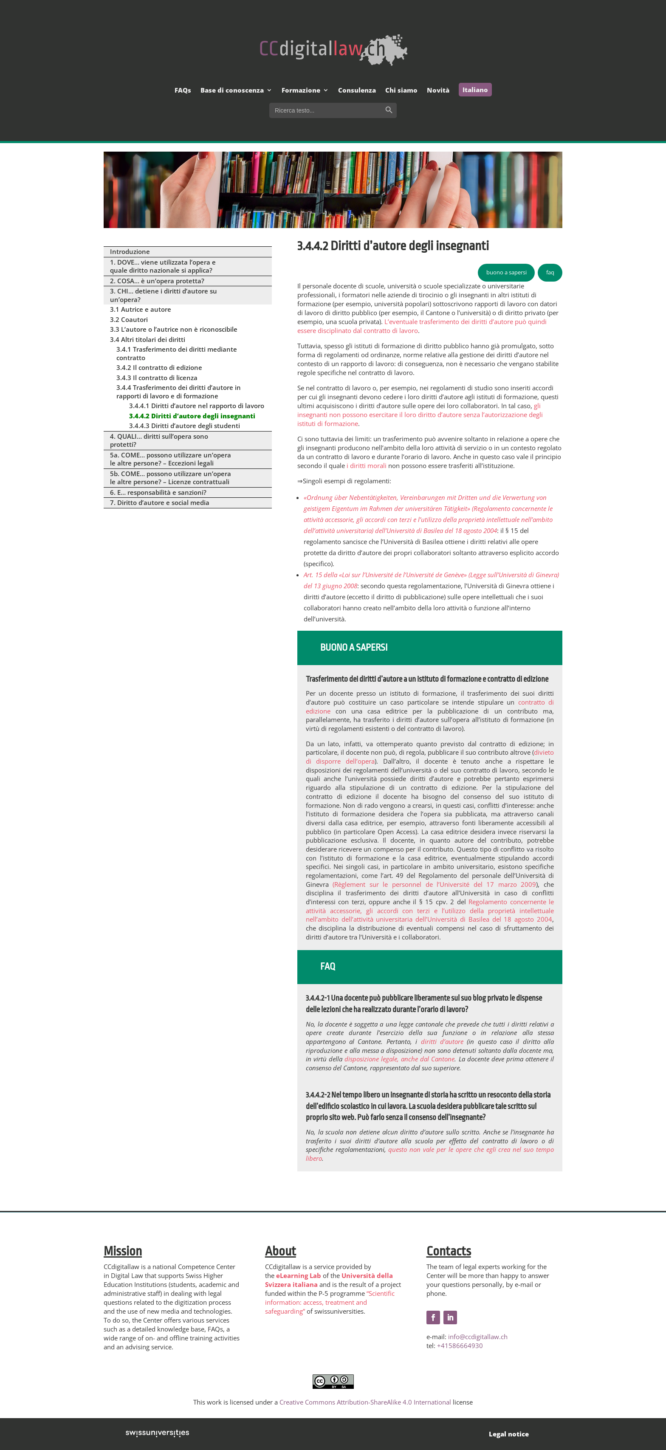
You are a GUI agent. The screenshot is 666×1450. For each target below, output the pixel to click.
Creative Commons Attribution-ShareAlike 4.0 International (365, 1402)
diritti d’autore (442, 1041)
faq (550, 272)
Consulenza (357, 90)
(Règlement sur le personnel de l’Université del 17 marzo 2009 (434, 884)
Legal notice (509, 1434)
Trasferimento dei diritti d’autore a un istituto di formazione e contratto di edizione (427, 679)
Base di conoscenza (232, 90)
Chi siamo (401, 90)
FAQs (183, 90)
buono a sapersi (506, 272)
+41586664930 (460, 1345)
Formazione (301, 90)
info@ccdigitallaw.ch (478, 1336)
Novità (438, 90)
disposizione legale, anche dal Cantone (399, 1059)
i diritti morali (367, 465)
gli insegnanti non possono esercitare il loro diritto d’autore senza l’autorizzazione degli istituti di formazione (420, 414)
